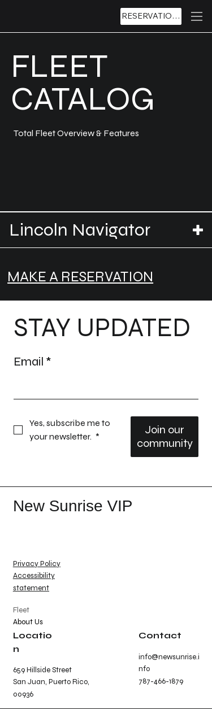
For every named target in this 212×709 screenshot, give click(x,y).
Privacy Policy (36, 563)
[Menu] (196, 16)
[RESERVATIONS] (150, 16)
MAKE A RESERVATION (80, 276)
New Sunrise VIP (73, 506)
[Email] (103, 387)
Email (32, 362)
